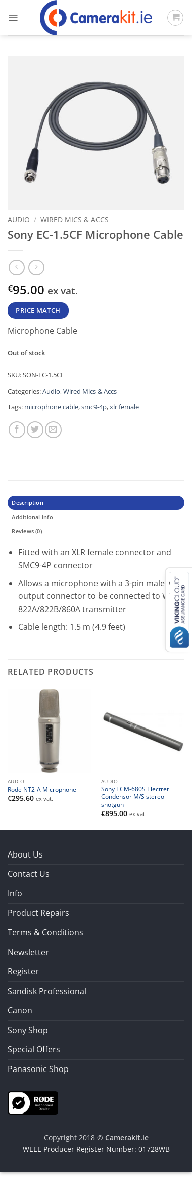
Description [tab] (27, 502)
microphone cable (51, 406)
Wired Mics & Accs (74, 219)
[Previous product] (36, 267)
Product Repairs (38, 912)
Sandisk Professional (47, 991)
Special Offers (34, 1049)
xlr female (124, 406)
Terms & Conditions (45, 932)
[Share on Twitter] (35, 429)
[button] (13, 17)
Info (15, 893)
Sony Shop (28, 1030)
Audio (19, 219)
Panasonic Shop (38, 1069)
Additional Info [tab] (32, 517)
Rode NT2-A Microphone (42, 789)
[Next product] (16, 267)
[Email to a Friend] (53, 429)
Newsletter (28, 952)
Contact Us (29, 873)
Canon (20, 1010)
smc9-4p (94, 406)
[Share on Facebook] (17, 429)
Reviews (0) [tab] (26, 531)
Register (23, 971)
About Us (25, 854)
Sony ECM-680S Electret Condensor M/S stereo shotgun (135, 796)
